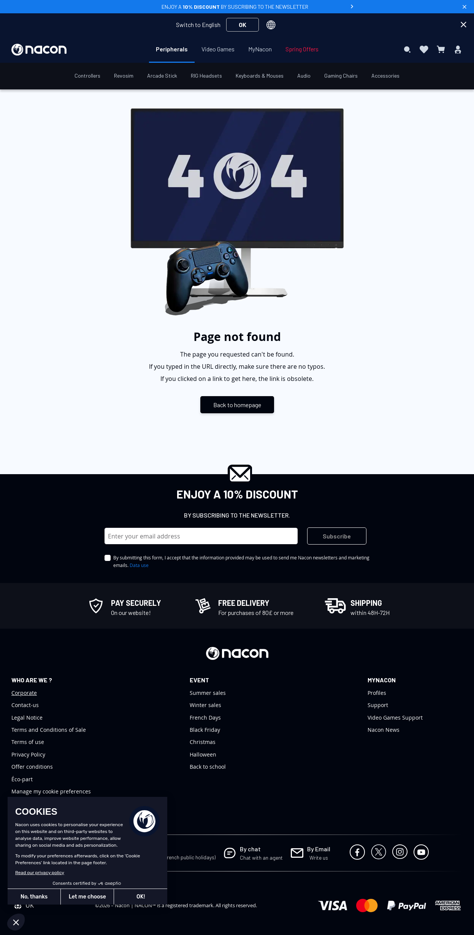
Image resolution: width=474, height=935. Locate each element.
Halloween (203, 754)
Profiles (377, 692)
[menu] (237, 49)
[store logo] (39, 49)
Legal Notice (27, 717)
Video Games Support (395, 717)
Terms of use (27, 741)
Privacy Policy (28, 754)
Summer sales (208, 692)
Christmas (203, 741)
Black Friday (205, 729)
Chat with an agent (261, 857)
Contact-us (25, 705)
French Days (205, 717)
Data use (139, 565)
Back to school (208, 766)
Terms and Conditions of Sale (48, 729)
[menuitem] (172, 49)
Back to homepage (237, 404)
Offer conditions (32, 766)
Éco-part (22, 779)
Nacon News (383, 729)
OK (242, 24)
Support (378, 705)
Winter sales (205, 705)
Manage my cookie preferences (51, 791)
